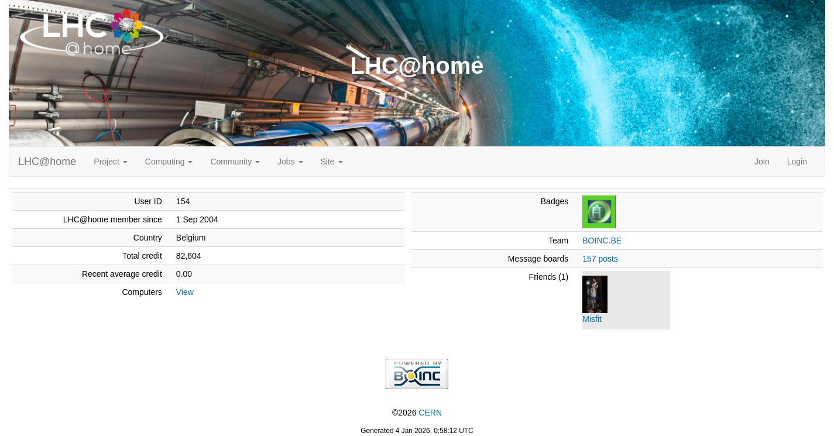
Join (762, 161)
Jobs (290, 161)
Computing (169, 161)
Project (110, 161)
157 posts (600, 258)
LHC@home (47, 161)
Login (797, 161)
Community (235, 161)
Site (332, 161)
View (185, 292)
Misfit (592, 319)
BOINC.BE (602, 240)
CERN (430, 412)
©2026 (417, 412)
